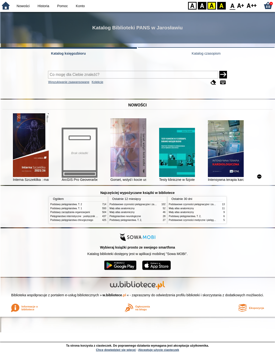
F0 (232, 5)
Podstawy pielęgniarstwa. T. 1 (66, 208)
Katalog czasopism (206, 53)
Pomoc (62, 6)
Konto (80, 6)
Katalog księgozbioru (68, 53)
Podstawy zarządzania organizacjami (70, 212)
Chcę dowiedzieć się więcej (115, 350)
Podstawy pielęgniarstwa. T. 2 (66, 204)
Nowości (23, 6)
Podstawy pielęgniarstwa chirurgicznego (71, 220)
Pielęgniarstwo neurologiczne (125, 216)
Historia (43, 6)
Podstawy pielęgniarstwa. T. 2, (126, 220)
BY (221, 5)
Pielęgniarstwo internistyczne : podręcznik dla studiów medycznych (86, 216)
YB (211, 5)
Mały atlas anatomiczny (122, 208)
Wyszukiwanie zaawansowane (68, 82)
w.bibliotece (114, 295)
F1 (240, 5)
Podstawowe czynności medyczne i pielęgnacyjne (195, 220)
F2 (251, 5)
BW (202, 5)
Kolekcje (97, 82)
